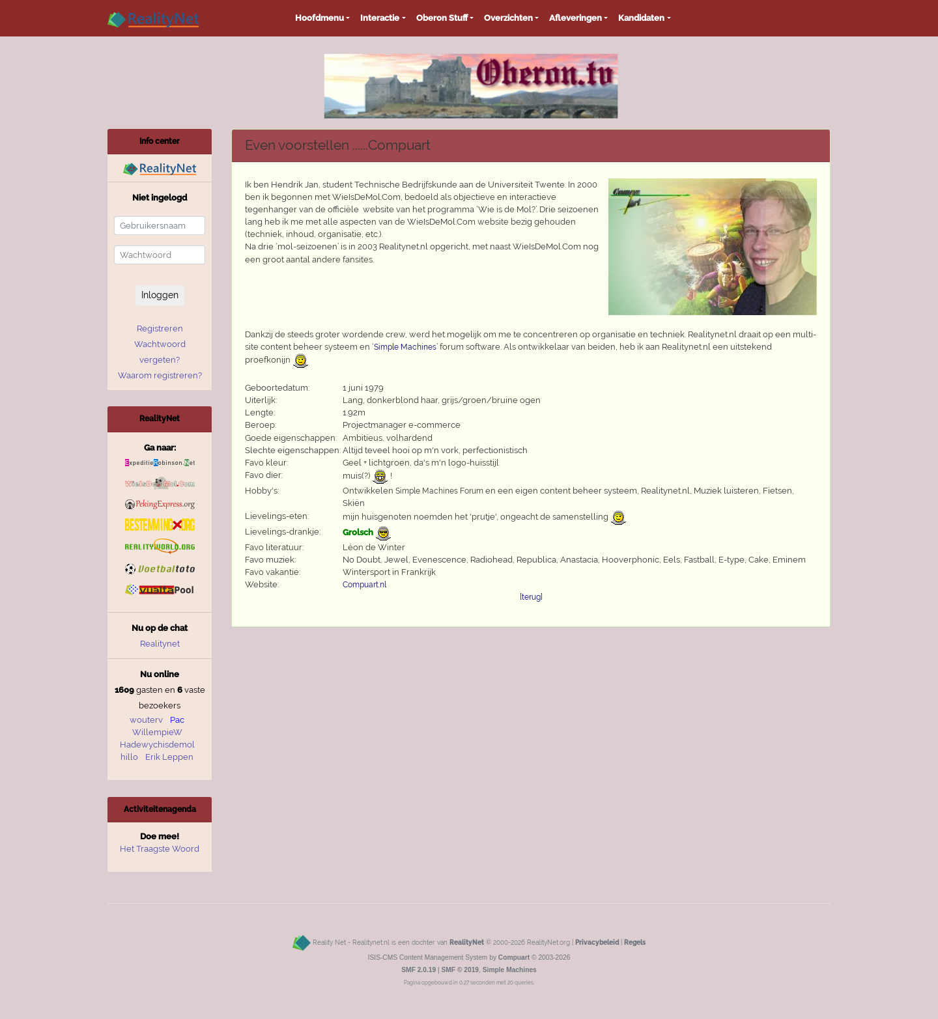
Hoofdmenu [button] (319, 18)
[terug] (531, 597)
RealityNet (466, 942)
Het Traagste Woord (159, 849)
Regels (635, 942)
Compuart (514, 957)
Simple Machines (405, 347)
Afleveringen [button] (575, 18)
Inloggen (159, 295)
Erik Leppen (169, 757)
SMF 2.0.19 (418, 969)
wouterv (146, 720)
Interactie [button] (379, 18)
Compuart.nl (364, 584)
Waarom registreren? (160, 375)
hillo (129, 757)
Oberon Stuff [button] (442, 18)
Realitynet (160, 644)
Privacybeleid (597, 942)
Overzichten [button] (508, 18)
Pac (177, 720)
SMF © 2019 (460, 969)
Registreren (160, 328)
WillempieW (157, 732)
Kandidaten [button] (641, 18)
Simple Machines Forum (439, 491)
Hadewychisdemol (157, 744)
